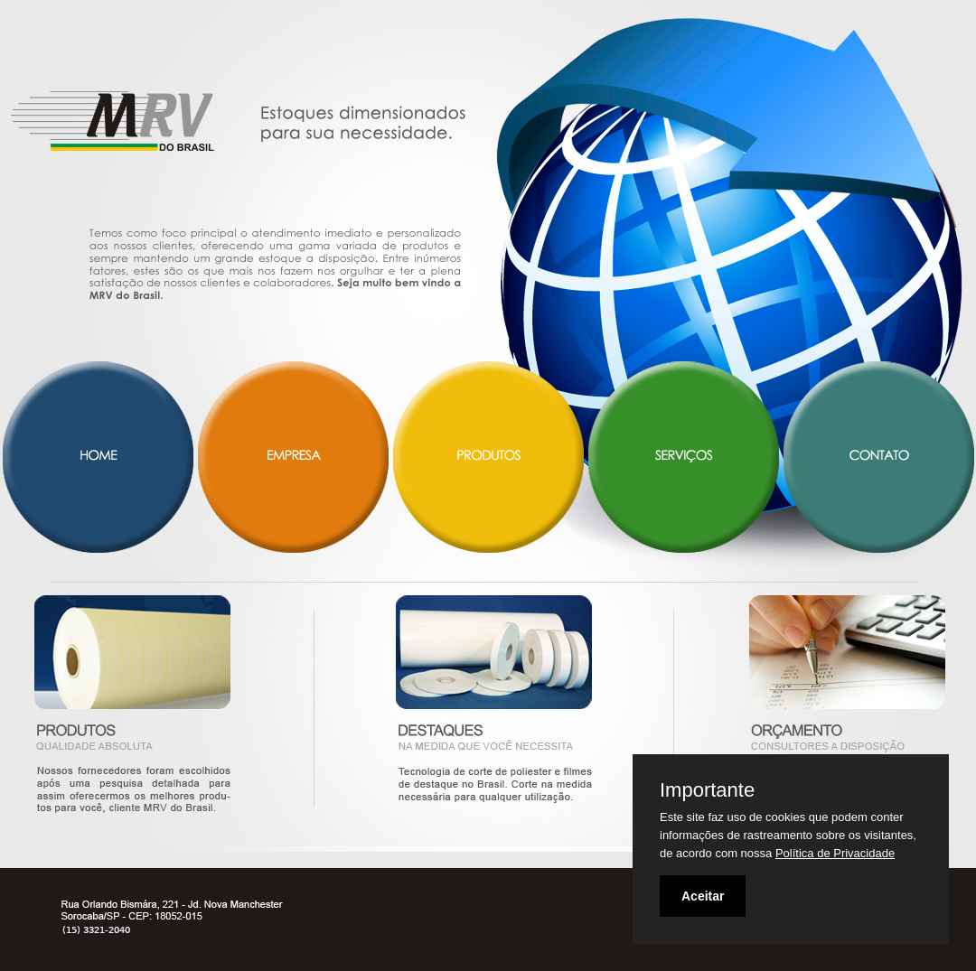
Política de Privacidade (835, 853)
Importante (707, 790)
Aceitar (702, 896)
